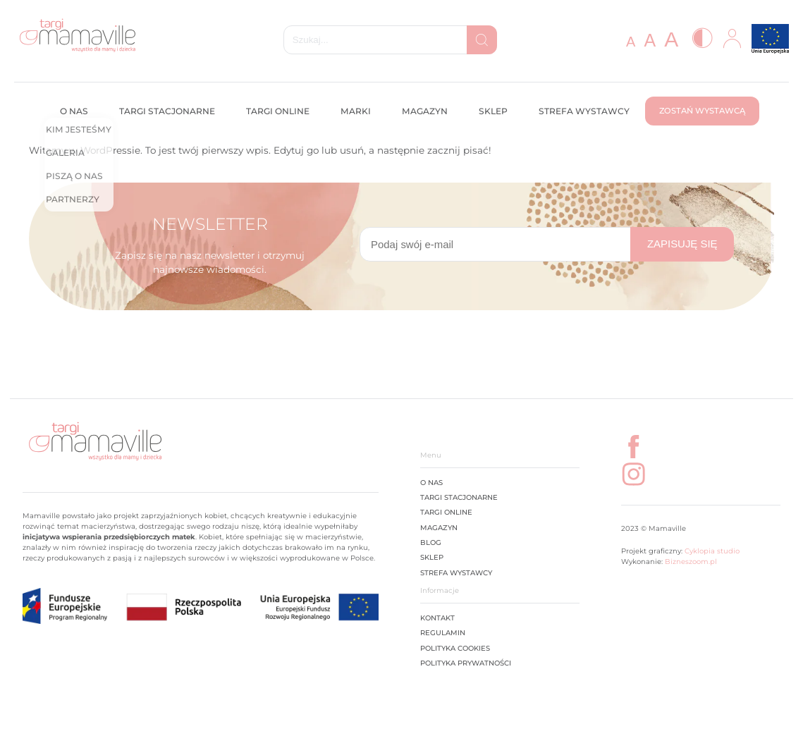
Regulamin (442, 632)
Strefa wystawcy (584, 111)
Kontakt (437, 617)
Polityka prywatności (465, 662)
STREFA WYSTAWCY (456, 572)
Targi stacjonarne (167, 111)
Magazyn (425, 111)
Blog (430, 542)
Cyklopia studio (711, 550)
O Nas (431, 482)
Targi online (277, 111)
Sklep (493, 111)
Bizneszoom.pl (691, 561)
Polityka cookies (455, 648)
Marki (356, 111)
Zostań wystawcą (702, 111)
